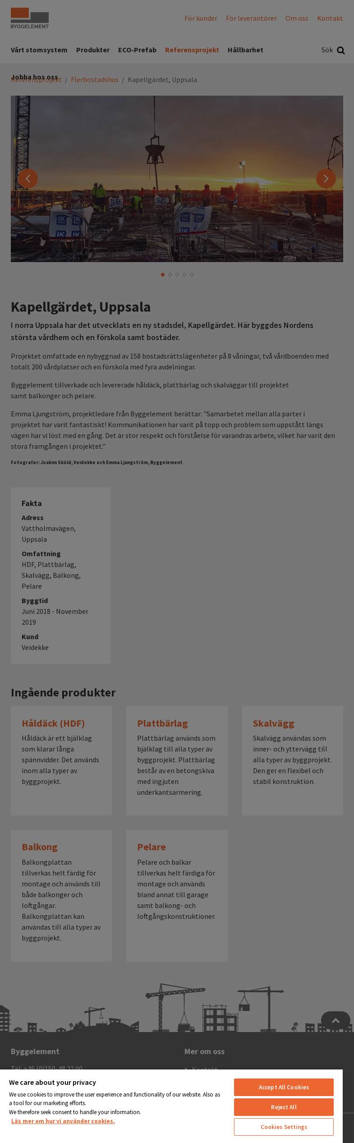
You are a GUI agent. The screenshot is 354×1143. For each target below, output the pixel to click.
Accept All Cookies (284, 1087)
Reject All (283, 1107)
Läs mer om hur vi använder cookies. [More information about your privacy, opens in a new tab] (63, 1121)
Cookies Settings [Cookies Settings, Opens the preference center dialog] (284, 1127)
